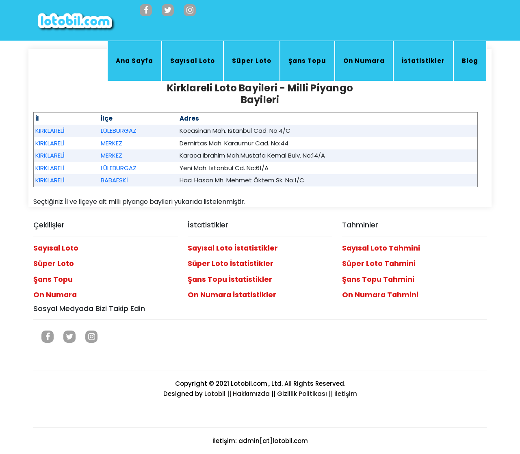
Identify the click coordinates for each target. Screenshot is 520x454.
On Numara (364, 60)
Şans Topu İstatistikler (230, 279)
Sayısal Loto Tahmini (381, 248)
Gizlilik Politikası (302, 393)
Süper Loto (251, 60)
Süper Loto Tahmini (379, 263)
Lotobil (214, 393)
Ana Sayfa (134, 60)
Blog (470, 60)
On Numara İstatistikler (232, 295)
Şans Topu (307, 60)
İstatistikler (423, 60)
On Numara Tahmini (380, 295)
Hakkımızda (251, 393)
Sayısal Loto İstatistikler (233, 248)
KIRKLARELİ (50, 130)
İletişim (345, 393)
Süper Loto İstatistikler (230, 263)
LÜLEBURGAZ (118, 130)
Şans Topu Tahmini (378, 279)
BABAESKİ (114, 180)
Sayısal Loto (192, 60)
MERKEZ (111, 143)
